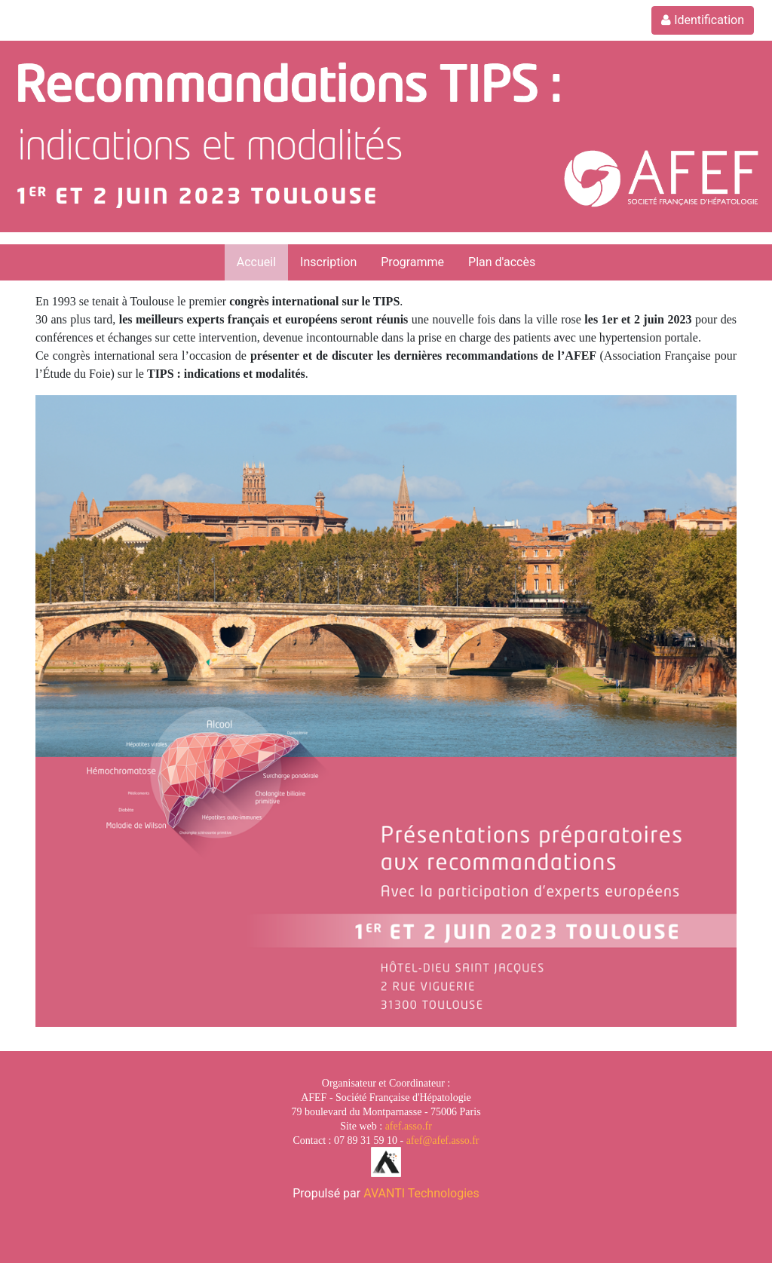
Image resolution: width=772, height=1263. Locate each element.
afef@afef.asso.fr (442, 1140)
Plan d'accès (501, 262)
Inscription (328, 262)
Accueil (256, 262)
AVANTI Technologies (421, 1193)
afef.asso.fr (408, 1126)
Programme (412, 262)
